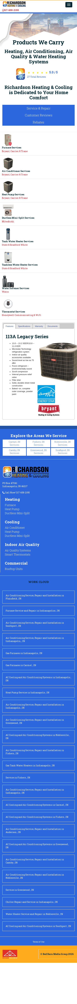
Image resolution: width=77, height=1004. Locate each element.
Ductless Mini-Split (17, 513)
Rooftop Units (14, 569)
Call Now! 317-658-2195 (16, 492)
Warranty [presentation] (39, 326)
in (35, 597)
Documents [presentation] (53, 326)
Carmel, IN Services (14, 443)
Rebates (38, 122)
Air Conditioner (15, 527)
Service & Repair (38, 108)
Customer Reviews (38, 115)
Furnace (10, 505)
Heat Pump (12, 509)
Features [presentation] (10, 326)
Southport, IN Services (63, 452)
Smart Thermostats (17, 554)
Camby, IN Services (14, 452)
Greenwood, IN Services (38, 452)
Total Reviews (36, 76)
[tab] (9, 326)
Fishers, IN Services (38, 443)
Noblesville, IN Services (62, 443)
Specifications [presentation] (24, 326)
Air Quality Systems (18, 550)
